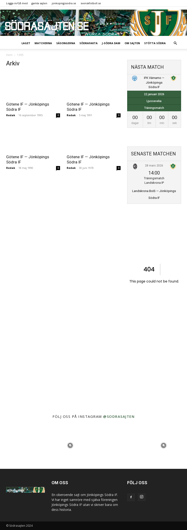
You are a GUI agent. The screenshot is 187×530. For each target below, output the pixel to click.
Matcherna (43, 43)
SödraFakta (88, 43)
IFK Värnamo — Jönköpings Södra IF (154, 82)
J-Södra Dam (111, 43)
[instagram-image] (23, 445)
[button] (175, 43)
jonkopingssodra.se (64, 3)
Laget (26, 43)
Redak (10, 115)
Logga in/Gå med (17, 3)
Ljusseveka (154, 101)
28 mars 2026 (154, 165)
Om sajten (132, 43)
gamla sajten (39, 3)
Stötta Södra (155, 43)
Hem (9, 55)
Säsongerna (65, 43)
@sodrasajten (119, 416)
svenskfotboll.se (91, 3)
